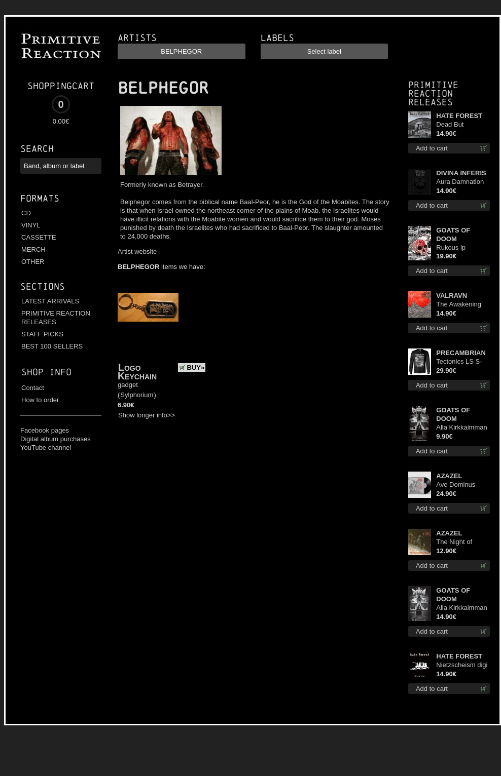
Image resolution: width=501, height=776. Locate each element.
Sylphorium (136, 395)
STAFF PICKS (42, 334)
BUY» (196, 367)
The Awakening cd (458, 304)
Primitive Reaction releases (433, 93)
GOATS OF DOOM (453, 234)
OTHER (33, 261)
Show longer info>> (146, 415)
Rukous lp (451, 247)
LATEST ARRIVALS (50, 301)
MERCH (33, 249)
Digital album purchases (55, 439)
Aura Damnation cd (460, 182)
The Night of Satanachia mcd (459, 542)
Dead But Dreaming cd (455, 125)
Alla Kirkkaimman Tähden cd (461, 608)
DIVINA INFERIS (461, 173)
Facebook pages (44, 430)
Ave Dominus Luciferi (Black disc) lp (457, 485)
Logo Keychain (137, 371)
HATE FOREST (459, 116)
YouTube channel (45, 447)
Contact (32, 388)
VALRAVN (451, 295)
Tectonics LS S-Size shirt (459, 362)
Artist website (137, 251)
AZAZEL (449, 476)
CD (26, 213)
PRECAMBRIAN (461, 353)
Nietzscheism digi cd (461, 665)
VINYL (31, 225)
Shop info (46, 372)
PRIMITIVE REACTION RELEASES (55, 317)
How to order (40, 400)
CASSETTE (38, 237)
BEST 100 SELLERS (52, 346)
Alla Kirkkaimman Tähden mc (461, 427)
